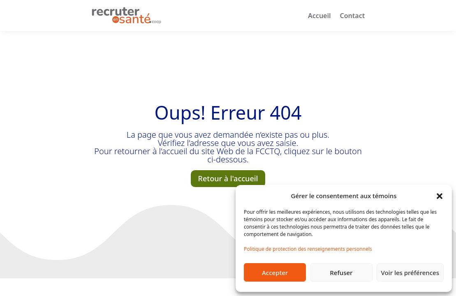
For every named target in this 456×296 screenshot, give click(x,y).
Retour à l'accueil (228, 178)
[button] (439, 196)
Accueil (319, 15)
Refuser (341, 272)
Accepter (275, 272)
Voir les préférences (410, 272)
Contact (352, 15)
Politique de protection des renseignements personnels (308, 248)
